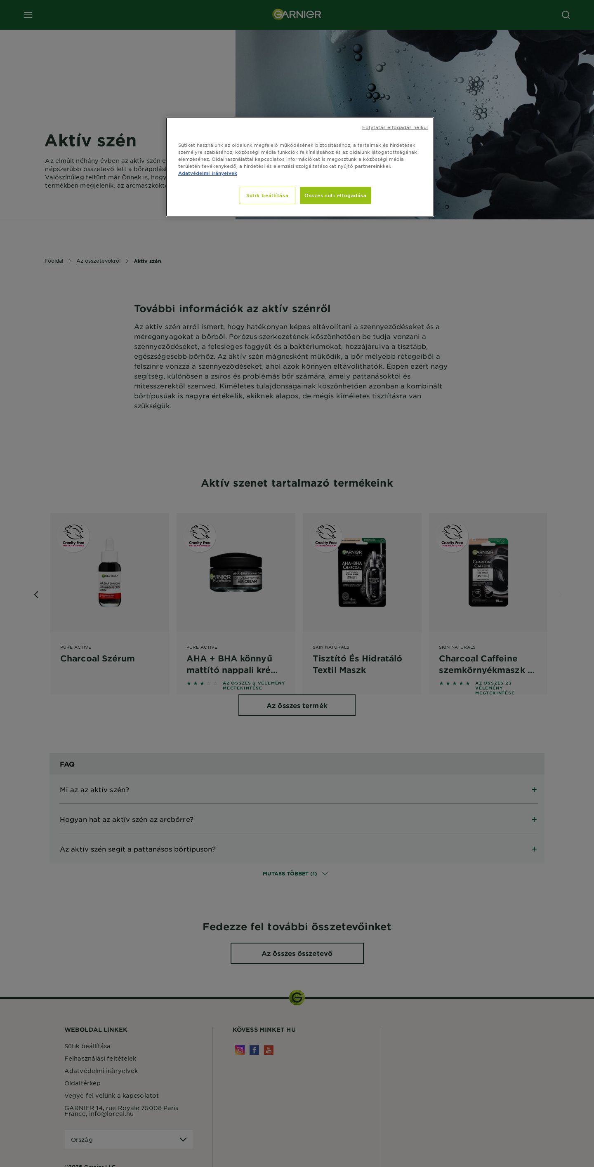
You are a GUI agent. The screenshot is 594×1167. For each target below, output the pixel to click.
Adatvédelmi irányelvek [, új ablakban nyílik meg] (207, 173)
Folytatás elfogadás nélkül (395, 127)
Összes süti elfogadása (335, 195)
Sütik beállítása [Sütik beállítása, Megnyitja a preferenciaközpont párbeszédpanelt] (267, 195)
